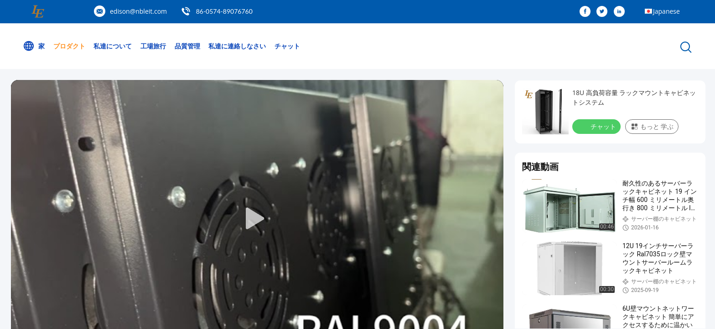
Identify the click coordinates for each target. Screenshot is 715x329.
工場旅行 (153, 46)
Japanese (666, 11)
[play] (257, 218)
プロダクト (69, 46)
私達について (112, 46)
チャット (287, 46)
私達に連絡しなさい (237, 46)
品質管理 (187, 46)
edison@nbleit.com (138, 11)
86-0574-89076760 (224, 11)
